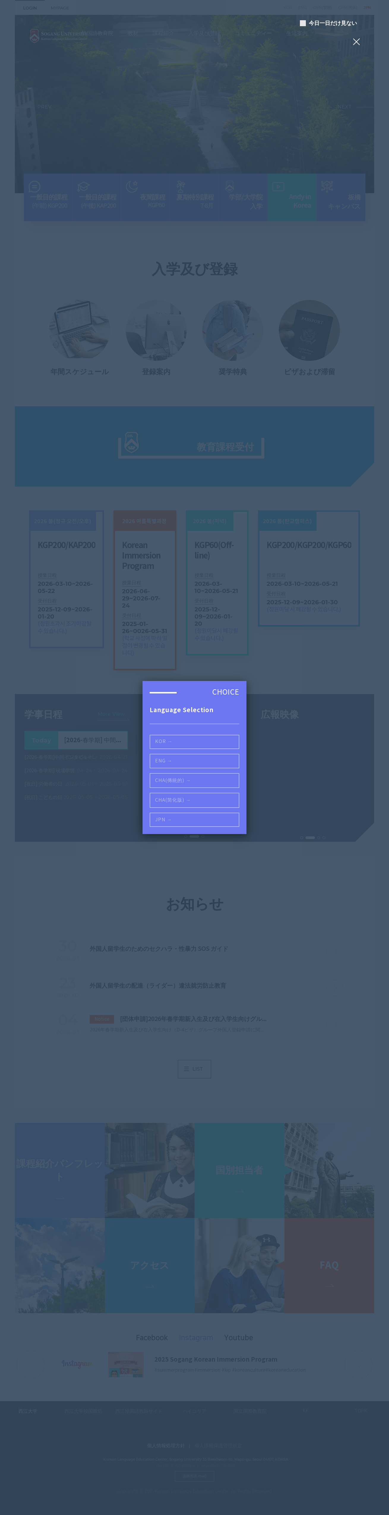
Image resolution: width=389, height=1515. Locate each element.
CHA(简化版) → (173, 800)
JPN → (163, 819)
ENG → (163, 761)
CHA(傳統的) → (173, 780)
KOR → (164, 741)
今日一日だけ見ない (331, 23)
